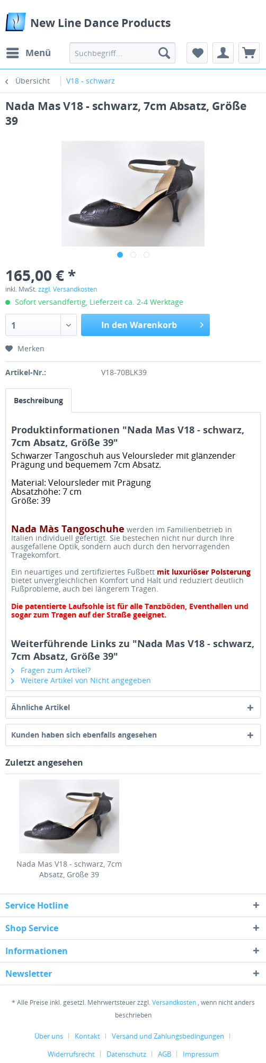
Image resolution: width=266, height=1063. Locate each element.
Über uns (48, 1036)
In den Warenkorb (152, 323)
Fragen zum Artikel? (51, 670)
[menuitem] (28, 52)
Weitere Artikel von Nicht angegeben (81, 680)
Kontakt (87, 1036)
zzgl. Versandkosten (67, 289)
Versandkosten (174, 1002)
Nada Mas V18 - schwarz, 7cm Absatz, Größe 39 (69, 869)
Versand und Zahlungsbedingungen (168, 1036)
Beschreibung (38, 400)
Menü (28, 51)
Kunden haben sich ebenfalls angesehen (84, 735)
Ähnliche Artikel (40, 707)
